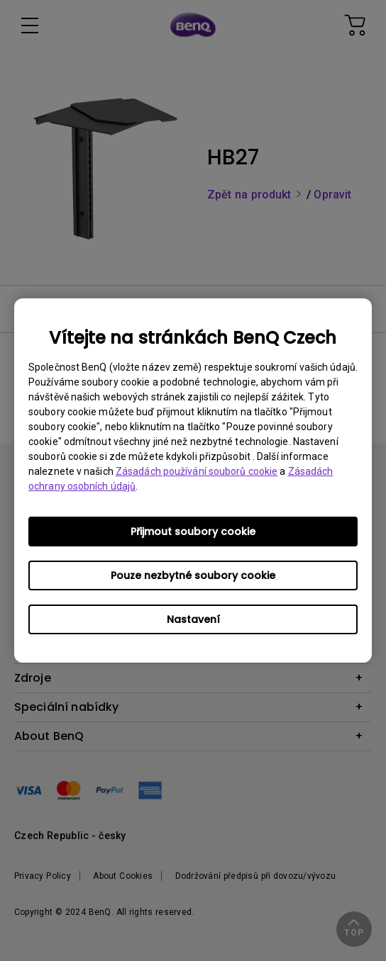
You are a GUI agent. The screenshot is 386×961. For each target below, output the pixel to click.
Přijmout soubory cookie (193, 531)
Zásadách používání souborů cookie (196, 471)
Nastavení (193, 619)
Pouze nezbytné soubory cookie (193, 575)
